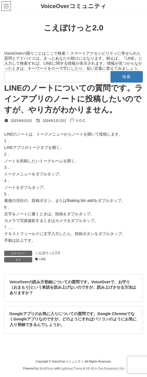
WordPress (46, 368)
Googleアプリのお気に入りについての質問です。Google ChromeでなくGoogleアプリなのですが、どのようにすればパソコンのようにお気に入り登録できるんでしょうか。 (73, 319)
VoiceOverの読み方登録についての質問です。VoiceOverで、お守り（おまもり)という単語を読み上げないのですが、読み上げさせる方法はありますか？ (73, 287)
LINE (42, 259)
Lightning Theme (72, 368)
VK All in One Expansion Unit (105, 368)
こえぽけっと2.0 (47, 253)
